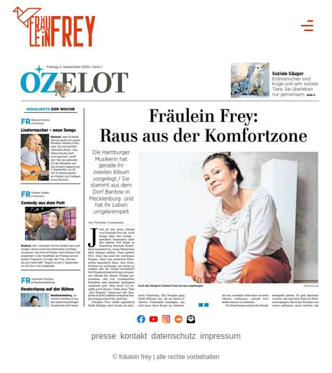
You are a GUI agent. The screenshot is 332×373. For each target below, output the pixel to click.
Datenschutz (173, 336)
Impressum (220, 336)
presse (103, 336)
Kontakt (133, 336)
